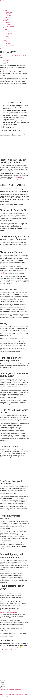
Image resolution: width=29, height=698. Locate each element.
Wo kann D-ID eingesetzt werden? (8, 612)
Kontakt (2, 694)
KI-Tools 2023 (9, 56)
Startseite (2, 56)
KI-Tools (5, 10)
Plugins (8, 24)
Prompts (8, 22)
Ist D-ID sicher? (4, 627)
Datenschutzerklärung (17, 694)
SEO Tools (8, 19)
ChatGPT (5, 21)
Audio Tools (9, 12)
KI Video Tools (18, 56)
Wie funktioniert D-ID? (5, 600)
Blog (4, 28)
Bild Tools (8, 15)
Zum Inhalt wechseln (5, 1)
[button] (14, 592)
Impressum (8, 694)
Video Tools (9, 14)
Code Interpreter (10, 26)
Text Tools (8, 17)
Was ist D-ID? (3, 592)
